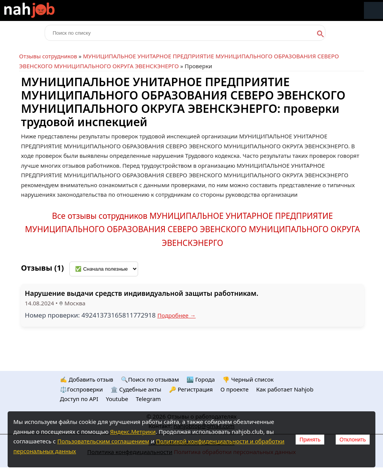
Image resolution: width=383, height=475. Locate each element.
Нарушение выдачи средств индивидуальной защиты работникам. (141, 293)
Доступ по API (79, 399)
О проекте (234, 389)
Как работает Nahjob (284, 389)
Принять (309, 439)
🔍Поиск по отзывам (150, 379)
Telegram (148, 399)
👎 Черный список (248, 379)
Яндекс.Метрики (133, 431)
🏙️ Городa (201, 379)
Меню (373, 10)
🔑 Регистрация (191, 389)
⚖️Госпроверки (81, 389)
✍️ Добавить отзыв (86, 379)
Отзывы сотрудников (48, 56)
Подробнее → (176, 315)
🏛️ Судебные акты (136, 389)
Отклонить (353, 439)
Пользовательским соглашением (103, 441)
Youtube (117, 399)
